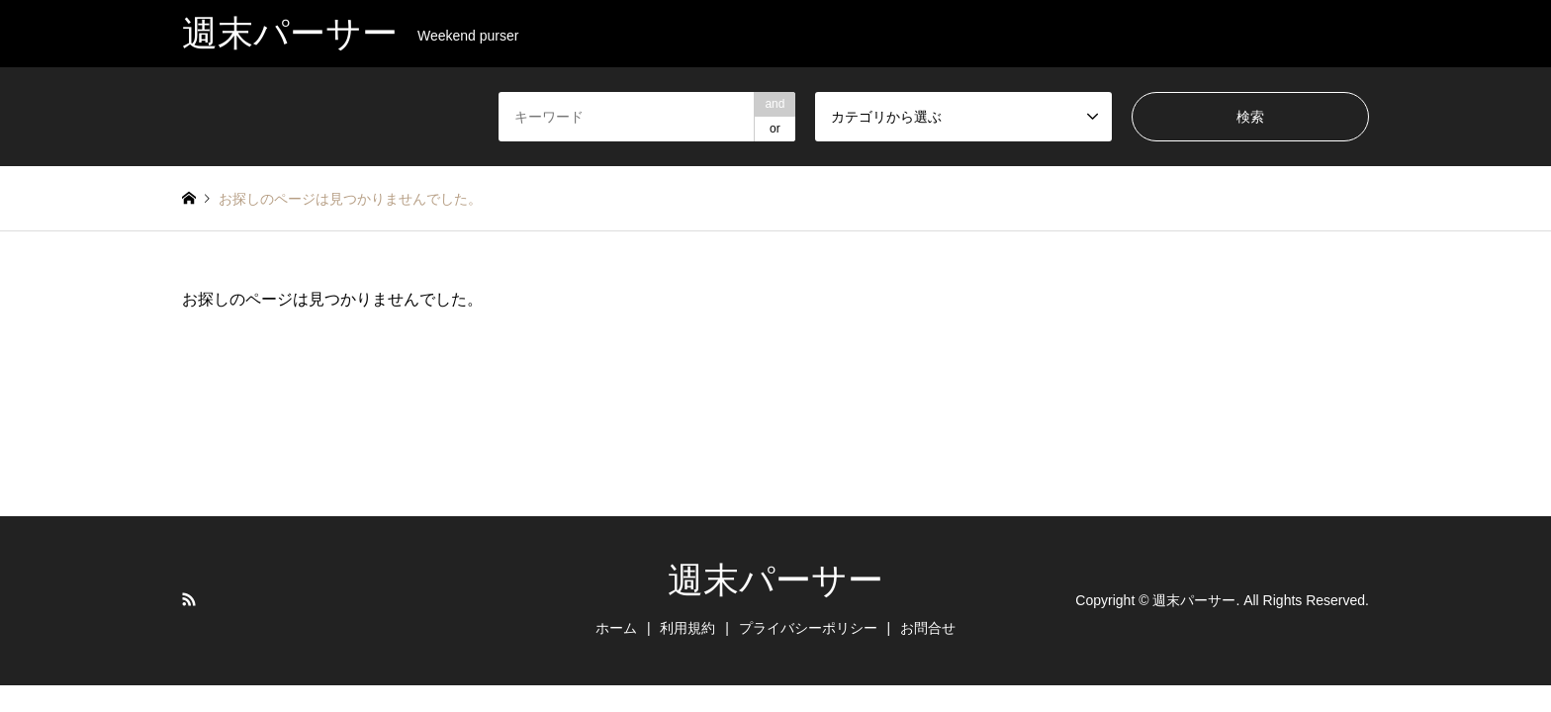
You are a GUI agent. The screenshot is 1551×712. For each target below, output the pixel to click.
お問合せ (928, 628)
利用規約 (687, 628)
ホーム (616, 628)
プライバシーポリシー (808, 628)
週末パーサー (775, 580)
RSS (189, 599)
